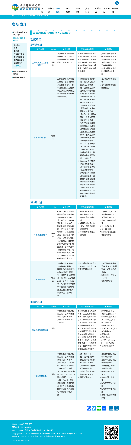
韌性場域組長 (19, 57)
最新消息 (51, 10)
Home (116, 408)
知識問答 (98, 10)
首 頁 (43, 10)
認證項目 (78, 10)
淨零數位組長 (19, 54)
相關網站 (106, 10)
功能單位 (17, 66)
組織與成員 (18, 63)
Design (24, 440)
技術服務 (68, 10)
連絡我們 (115, 10)
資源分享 (87, 10)
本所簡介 (17, 45)
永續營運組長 (19, 60)
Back (111, 408)
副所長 (16, 51)
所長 (15, 48)
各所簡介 (58, 10)
